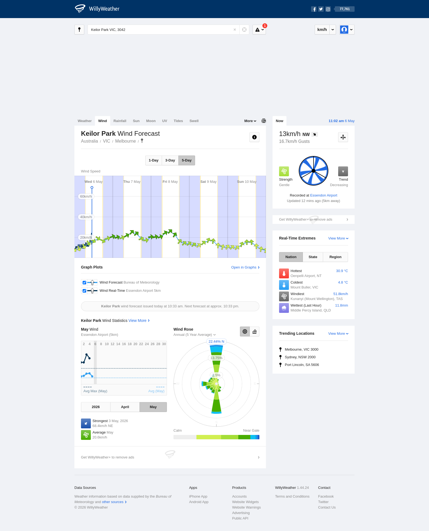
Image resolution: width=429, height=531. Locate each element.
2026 (96, 407)
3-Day (170, 160)
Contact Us (327, 507)
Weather (85, 121)
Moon (151, 121)
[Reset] (235, 29)
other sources (112, 502)
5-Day (187, 160)
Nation (290, 257)
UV (164, 121)
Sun (136, 121)
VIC (106, 141)
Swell (194, 121)
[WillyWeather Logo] (100, 9)
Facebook (326, 496)
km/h (322, 29)
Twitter (323, 502)
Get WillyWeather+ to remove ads (305, 219)
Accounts (239, 496)
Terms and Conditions (292, 496)
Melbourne (125, 141)
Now (279, 121)
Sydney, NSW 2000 (300, 357)
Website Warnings (246, 507)
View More (336, 238)
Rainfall (120, 121)
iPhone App (198, 496)
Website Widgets (245, 502)
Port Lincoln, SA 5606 (302, 365)
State (313, 257)
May (153, 407)
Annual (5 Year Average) (192, 335)
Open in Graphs (243, 267)
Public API (240, 518)
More (248, 121)
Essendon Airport (323, 195)
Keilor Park (142, 140)
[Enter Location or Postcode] (168, 29)
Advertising (241, 513)
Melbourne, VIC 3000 (301, 349)
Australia (89, 141)
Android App (198, 502)
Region (335, 257)
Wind (102, 121)
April (125, 407)
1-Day (153, 160)
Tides (178, 121)
